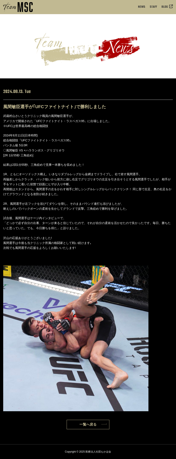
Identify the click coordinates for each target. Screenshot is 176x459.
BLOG (167, 6)
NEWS (141, 6)
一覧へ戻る (88, 424)
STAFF (153, 6)
